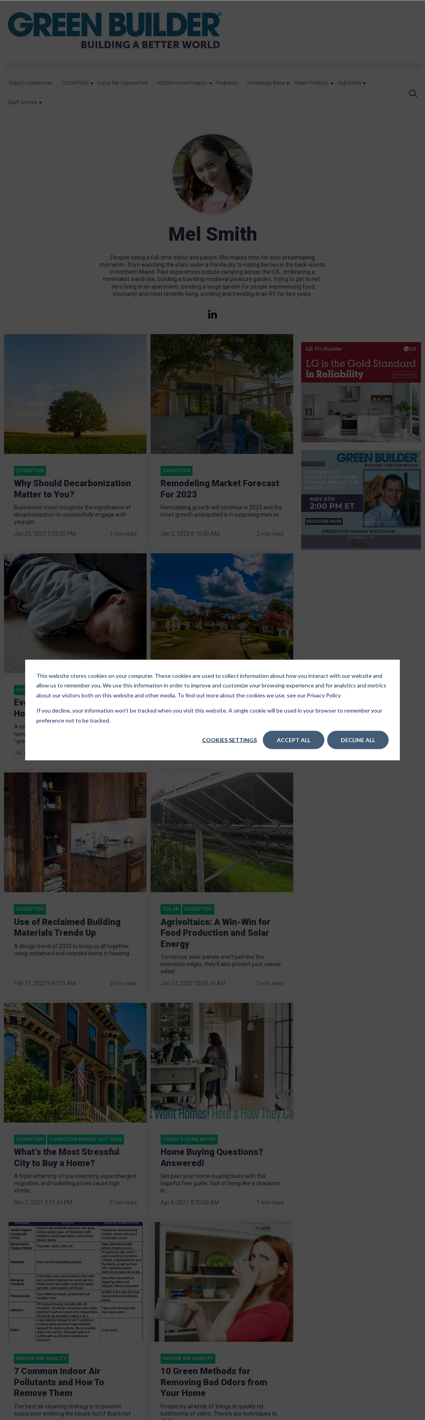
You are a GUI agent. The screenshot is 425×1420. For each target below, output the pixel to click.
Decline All (358, 740)
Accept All (293, 740)
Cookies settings (229, 740)
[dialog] (212, 710)
